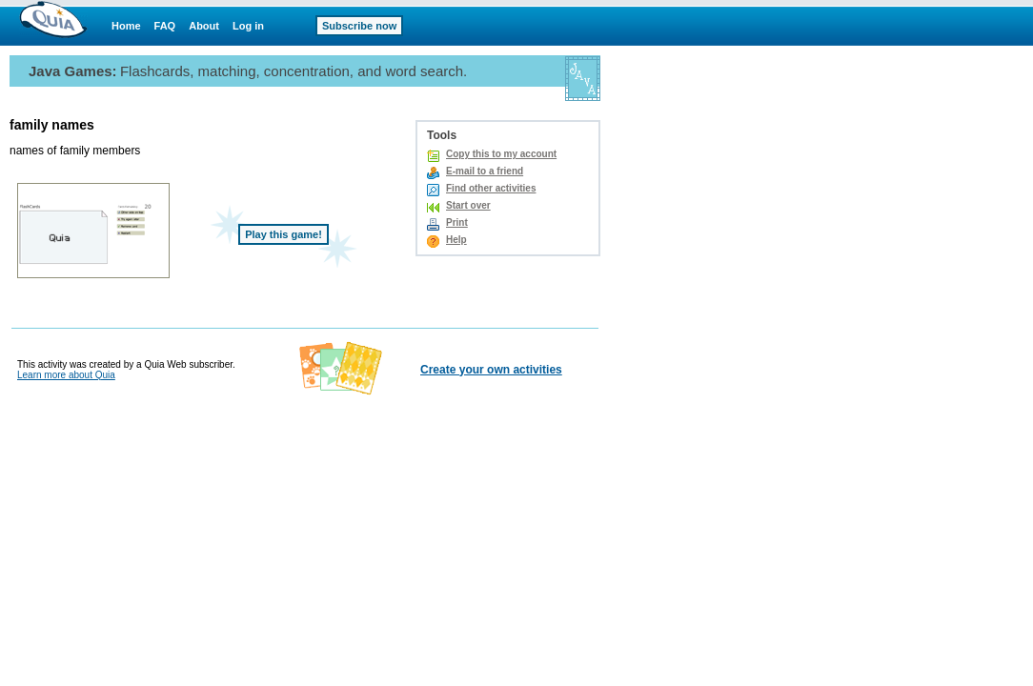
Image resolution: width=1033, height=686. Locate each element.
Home (126, 25)
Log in (248, 25)
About (204, 25)
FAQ (165, 25)
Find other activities (491, 188)
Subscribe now (359, 25)
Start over (468, 205)
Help (456, 239)
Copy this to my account (501, 154)
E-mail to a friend (484, 171)
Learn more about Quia (66, 375)
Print (457, 222)
